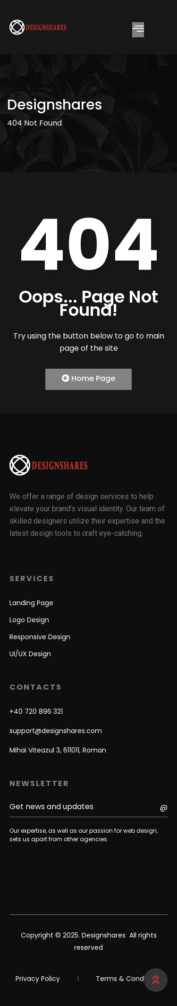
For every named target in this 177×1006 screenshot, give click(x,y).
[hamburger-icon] (138, 29)
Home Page (88, 378)
